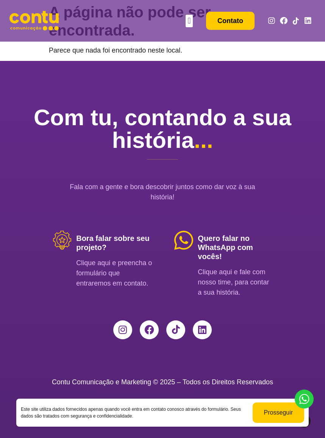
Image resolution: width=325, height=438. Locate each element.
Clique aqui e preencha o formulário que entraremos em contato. (114, 273)
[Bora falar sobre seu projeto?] (62, 240)
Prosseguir (278, 412)
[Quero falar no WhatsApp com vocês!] (183, 240)
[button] (189, 21)
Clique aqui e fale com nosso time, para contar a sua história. (233, 282)
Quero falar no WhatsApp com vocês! (225, 247)
